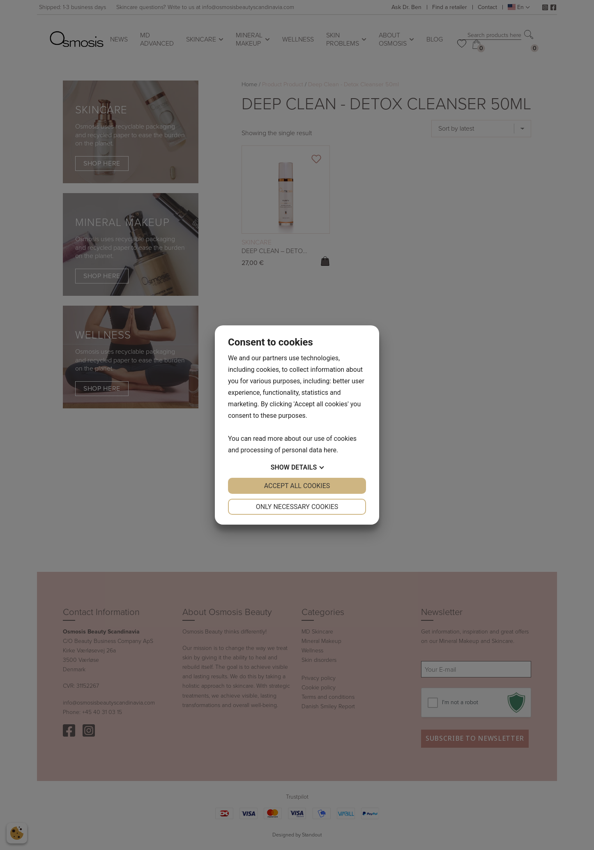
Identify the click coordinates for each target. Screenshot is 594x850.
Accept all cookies (297, 486)
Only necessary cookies (297, 507)
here (330, 450)
